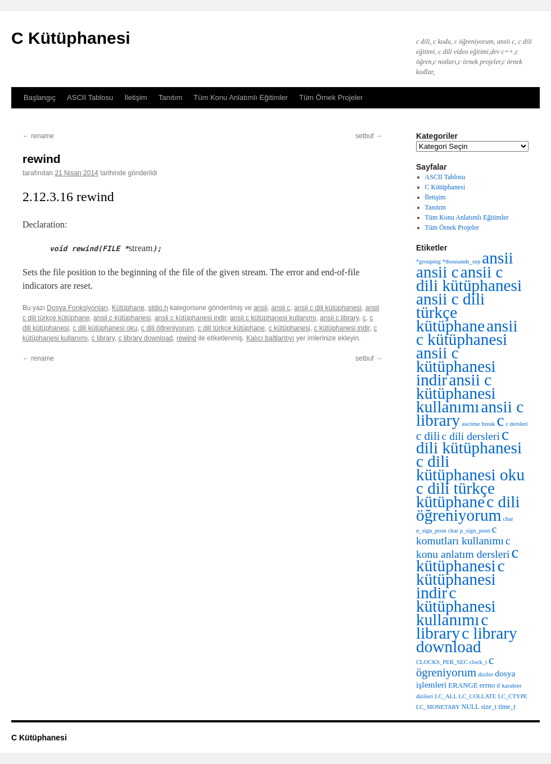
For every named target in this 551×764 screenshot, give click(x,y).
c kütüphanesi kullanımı (456, 606)
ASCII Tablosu (90, 97)
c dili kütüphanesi (469, 441)
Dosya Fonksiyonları (77, 308)
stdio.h (158, 308)
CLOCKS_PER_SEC (442, 662)
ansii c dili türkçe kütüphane (450, 312)
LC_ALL (446, 696)
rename (38, 136)
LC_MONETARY (438, 707)
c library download (146, 338)
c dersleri (516, 424)
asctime (471, 424)
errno (487, 685)
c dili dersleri (471, 436)
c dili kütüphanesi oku (105, 328)
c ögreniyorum (455, 666)
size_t (489, 707)
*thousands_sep (461, 261)
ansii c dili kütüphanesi (328, 308)
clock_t (478, 662)
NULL (471, 707)
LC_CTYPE (512, 696)
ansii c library (339, 318)
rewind (186, 338)
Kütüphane (128, 308)
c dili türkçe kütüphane (231, 328)
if (498, 686)
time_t (506, 707)
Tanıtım (171, 97)
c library (103, 338)
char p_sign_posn (469, 530)
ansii (261, 308)
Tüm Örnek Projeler (331, 97)
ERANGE (462, 685)
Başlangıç (40, 97)
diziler (485, 674)
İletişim (135, 97)
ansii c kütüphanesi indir (190, 318)
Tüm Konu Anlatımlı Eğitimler (240, 97)
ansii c (280, 308)
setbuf (368, 136)
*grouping (428, 261)
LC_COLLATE (477, 696)
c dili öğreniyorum (167, 328)
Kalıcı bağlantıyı (270, 338)
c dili (428, 436)
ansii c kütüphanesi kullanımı (273, 318)
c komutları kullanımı (460, 535)
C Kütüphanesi (70, 38)
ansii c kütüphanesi (122, 318)
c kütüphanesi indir (341, 328)
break (488, 424)
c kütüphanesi (289, 328)
